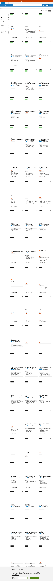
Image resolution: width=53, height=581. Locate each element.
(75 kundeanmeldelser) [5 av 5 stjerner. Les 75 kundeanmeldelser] (45, 476)
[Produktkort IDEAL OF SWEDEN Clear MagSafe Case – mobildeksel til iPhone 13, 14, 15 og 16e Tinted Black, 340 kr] (17, 74)
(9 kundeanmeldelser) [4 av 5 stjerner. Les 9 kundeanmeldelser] (45, 396)
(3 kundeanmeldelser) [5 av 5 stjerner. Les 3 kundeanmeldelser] (17, 55)
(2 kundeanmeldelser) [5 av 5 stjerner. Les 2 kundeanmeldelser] (31, 476)
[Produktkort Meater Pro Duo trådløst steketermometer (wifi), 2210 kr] (17, 242)
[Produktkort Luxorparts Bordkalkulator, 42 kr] (17, 495)
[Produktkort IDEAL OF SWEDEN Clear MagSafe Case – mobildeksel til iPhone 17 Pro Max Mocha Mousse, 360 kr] (31, 74)
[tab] (3, 3)
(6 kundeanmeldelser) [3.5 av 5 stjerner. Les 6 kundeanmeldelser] (17, 396)
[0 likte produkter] (50, 5)
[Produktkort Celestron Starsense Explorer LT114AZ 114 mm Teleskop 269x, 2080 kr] (45, 300)
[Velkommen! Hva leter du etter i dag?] (28, 5)
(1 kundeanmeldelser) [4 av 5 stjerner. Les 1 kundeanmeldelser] (31, 55)
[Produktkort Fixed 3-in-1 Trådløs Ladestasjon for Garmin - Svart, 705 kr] (17, 386)
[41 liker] (50, 380)
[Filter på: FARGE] (4, 13)
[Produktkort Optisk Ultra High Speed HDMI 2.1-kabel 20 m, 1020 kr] (31, 414)
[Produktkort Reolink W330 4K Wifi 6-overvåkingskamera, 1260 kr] (31, 102)
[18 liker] (36, 295)
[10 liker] (36, 490)
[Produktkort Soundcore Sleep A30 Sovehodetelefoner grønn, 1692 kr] (45, 158)
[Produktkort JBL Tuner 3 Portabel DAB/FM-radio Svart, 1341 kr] (31, 358)
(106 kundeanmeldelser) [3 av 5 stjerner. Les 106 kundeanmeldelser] (45, 532)
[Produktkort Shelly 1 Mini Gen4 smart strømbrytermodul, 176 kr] (31, 242)
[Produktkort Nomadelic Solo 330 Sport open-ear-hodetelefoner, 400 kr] (17, 17)
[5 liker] (36, 152)
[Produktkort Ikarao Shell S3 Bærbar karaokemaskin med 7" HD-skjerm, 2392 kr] (45, 358)
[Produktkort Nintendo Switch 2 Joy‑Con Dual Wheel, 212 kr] (45, 442)
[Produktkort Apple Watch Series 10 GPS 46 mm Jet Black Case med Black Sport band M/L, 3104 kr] (31, 329)
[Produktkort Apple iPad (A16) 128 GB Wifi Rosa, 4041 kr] (17, 329)
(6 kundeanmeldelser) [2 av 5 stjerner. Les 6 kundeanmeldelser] (45, 167)
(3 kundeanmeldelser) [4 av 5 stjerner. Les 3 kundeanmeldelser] (45, 140)
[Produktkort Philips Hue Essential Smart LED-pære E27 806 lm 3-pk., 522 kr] (45, 242)
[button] (5, 10)
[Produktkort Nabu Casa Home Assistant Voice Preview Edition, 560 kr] (31, 158)
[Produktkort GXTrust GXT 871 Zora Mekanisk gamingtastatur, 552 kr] (45, 185)
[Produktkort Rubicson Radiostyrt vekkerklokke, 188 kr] (45, 495)
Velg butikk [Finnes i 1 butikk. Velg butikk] (16, 36)
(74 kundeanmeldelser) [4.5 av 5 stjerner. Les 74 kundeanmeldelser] (31, 505)
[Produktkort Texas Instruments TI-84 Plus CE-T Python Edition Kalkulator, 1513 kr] (45, 467)
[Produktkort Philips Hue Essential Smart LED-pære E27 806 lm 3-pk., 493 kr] (17, 271)
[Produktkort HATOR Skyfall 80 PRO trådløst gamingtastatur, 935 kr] (17, 45)
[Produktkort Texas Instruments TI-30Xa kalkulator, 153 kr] (31, 495)
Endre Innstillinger (14, 578)
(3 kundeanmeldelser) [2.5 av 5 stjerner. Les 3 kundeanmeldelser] (17, 167)
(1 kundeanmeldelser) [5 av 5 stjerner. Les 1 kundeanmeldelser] (17, 112)
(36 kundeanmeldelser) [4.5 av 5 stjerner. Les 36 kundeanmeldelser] (17, 505)
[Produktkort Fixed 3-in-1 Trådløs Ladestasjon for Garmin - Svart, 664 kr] (31, 386)
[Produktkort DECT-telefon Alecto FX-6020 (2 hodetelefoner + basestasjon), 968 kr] (31, 130)
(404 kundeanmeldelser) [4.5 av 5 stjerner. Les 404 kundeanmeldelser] (45, 505)
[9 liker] (50, 461)
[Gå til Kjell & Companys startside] (4, 5)
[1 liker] (22, 12)
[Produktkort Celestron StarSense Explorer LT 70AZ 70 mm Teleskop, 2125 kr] (45, 386)
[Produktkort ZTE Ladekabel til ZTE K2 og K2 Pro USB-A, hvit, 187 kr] (17, 130)
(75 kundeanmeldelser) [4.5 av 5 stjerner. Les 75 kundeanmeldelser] (17, 340)
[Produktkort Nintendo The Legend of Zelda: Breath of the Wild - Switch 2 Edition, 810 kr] (31, 442)
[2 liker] (50, 96)
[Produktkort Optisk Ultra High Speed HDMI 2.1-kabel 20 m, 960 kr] (45, 414)
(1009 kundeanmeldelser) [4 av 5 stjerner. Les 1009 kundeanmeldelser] (17, 532)
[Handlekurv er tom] (52, 5)
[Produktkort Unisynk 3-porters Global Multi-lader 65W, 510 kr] (31, 467)
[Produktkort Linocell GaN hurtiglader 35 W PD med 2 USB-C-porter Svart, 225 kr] (45, 17)
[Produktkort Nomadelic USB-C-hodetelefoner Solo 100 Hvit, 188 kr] (45, 215)
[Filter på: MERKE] (4, 16)
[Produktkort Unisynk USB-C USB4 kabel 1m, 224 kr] (17, 467)
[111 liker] (50, 490)
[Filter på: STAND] (4, 18)
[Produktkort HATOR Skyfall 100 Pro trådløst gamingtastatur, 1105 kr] (31, 45)
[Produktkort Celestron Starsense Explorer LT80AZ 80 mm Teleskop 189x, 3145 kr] (31, 300)
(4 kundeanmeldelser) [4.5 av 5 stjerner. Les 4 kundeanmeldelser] (31, 251)
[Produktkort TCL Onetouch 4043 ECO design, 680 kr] (17, 158)
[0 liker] (50, 12)
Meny (10, 5)
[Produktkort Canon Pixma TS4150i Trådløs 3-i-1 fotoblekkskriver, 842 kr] (17, 300)
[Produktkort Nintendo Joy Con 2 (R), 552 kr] (17, 442)
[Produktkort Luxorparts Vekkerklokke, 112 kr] (17, 550)
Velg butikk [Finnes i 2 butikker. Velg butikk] (31, 36)
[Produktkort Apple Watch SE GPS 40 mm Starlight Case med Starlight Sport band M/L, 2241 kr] (17, 358)
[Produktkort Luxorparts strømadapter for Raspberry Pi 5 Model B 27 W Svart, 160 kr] (17, 185)
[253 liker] (22, 517)
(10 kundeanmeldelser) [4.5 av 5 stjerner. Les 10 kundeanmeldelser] (17, 423)
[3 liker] (50, 152)
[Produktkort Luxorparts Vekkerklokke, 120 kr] (45, 523)
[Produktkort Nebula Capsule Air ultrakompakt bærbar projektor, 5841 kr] (45, 102)
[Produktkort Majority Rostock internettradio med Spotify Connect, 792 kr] (17, 102)
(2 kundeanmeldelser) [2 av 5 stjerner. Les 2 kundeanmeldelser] (17, 195)
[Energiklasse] (40, 249)
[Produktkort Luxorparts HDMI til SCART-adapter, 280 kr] (17, 215)
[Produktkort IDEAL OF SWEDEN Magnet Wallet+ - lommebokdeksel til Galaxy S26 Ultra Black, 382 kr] (45, 74)
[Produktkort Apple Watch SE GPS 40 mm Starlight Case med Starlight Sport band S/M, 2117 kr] (45, 329)
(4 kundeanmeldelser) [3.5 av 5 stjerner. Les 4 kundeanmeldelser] (31, 140)
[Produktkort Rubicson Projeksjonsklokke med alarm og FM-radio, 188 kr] (31, 523)
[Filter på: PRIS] (4, 14)
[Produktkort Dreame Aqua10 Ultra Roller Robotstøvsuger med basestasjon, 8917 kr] (45, 271)
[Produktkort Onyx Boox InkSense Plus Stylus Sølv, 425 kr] (31, 17)
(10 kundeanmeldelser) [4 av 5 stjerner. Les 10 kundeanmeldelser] (17, 368)
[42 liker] (50, 295)
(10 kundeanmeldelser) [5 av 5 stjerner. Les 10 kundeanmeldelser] (31, 367)
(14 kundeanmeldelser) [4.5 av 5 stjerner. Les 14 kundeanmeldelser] (45, 253)
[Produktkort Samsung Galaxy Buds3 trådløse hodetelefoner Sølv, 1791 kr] (31, 271)
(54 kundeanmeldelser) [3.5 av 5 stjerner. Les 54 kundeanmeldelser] (45, 224)
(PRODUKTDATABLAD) (43, 249)
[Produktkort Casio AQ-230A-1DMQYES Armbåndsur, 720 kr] (45, 550)
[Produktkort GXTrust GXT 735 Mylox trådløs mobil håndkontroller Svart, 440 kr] (45, 45)
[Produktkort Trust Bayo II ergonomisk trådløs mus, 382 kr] (31, 185)
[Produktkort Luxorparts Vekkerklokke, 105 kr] (31, 550)
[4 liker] (36, 408)
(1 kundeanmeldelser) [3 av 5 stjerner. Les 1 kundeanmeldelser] (31, 167)
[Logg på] (45, 5)
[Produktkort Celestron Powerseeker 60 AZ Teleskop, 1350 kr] (17, 414)
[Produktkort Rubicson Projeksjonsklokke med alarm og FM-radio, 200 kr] (17, 523)
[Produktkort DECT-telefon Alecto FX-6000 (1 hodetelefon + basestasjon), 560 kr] (45, 130)
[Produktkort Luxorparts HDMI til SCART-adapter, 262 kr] (31, 215)
